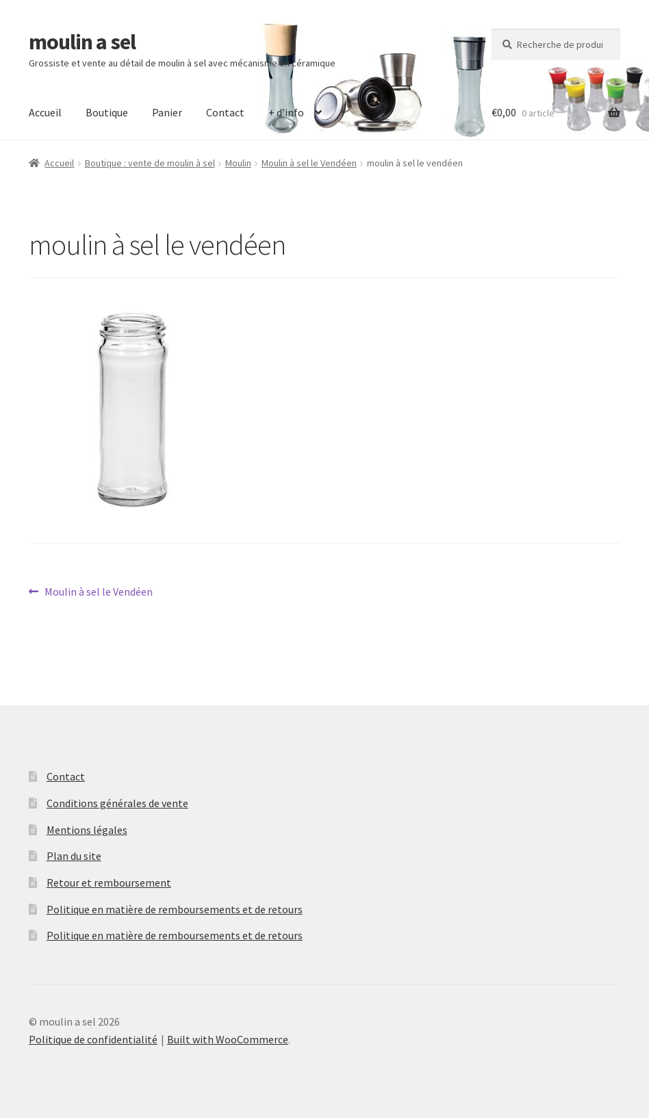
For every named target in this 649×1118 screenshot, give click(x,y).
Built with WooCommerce (227, 1039)
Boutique (107, 112)
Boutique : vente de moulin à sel (150, 163)
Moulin (238, 163)
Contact (225, 112)
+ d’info (286, 112)
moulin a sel (82, 41)
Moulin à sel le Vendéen (309, 163)
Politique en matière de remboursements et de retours (175, 909)
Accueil (45, 112)
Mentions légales (87, 830)
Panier (167, 112)
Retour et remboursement (109, 882)
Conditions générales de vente (117, 803)
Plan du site (74, 856)
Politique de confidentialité (93, 1039)
